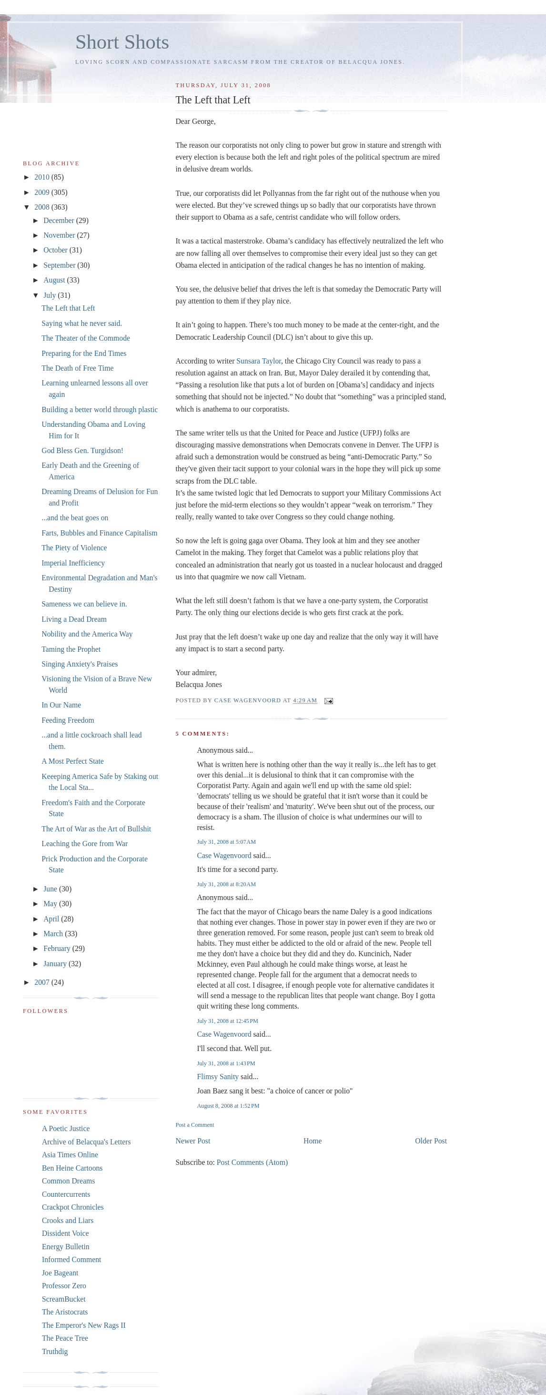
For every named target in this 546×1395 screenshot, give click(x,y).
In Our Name (61, 705)
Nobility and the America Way (86, 634)
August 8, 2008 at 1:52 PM (228, 1105)
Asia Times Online (70, 1155)
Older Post (431, 1141)
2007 (42, 982)
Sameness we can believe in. (84, 604)
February (57, 948)
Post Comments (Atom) (252, 1162)
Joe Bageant (60, 1273)
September (60, 265)
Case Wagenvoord (224, 855)
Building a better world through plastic (99, 409)
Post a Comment (194, 1125)
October (56, 250)
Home (312, 1141)
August (55, 280)
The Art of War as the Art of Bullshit (96, 829)
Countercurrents (66, 1194)
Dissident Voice (65, 1233)
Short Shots (122, 41)
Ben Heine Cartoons (72, 1168)
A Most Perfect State (72, 761)
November (60, 235)
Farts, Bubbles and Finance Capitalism (99, 533)
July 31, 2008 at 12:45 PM (227, 1021)
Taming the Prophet (71, 649)
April (52, 919)
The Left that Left (68, 308)
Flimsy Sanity (218, 1076)
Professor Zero (64, 1286)
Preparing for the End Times (83, 353)
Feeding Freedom (67, 720)
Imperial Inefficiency (73, 563)
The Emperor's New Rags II (84, 1325)
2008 (42, 207)
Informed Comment (71, 1259)
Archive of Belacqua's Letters (86, 1142)
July (50, 295)
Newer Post (192, 1141)
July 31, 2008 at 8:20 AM (226, 884)
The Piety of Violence (74, 548)
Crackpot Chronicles (73, 1207)
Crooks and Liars (67, 1220)
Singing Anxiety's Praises (79, 664)
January (56, 964)
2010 (42, 177)
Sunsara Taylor (258, 361)
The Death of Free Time (77, 368)
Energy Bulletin (66, 1247)
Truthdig (55, 1351)
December (59, 220)
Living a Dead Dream (74, 619)
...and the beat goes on (74, 518)
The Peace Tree (65, 1338)
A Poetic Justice (66, 1128)
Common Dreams (68, 1181)
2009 (42, 192)
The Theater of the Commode (85, 338)
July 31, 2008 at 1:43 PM (226, 1063)
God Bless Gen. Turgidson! (82, 450)
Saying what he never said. (81, 323)
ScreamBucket (64, 1299)
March (54, 934)
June (51, 889)
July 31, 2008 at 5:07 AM (226, 842)
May (51, 904)
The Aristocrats (65, 1312)
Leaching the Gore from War (84, 843)
